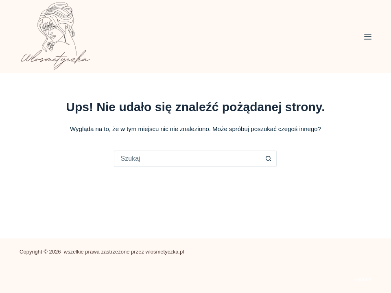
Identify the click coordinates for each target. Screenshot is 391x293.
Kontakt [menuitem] (362, 279)
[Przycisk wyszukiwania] (268, 159)
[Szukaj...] (187, 159)
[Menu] (367, 36)
